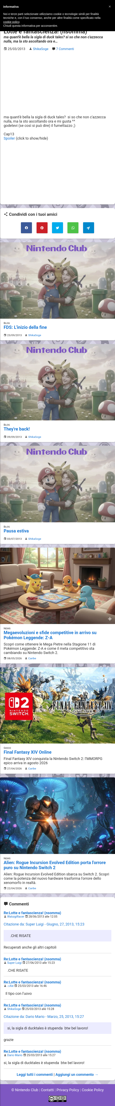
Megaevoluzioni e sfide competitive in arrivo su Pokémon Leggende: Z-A (50, 635)
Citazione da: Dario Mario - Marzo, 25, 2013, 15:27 (44, 1016)
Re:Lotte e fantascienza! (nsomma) (32, 913)
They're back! (17, 429)
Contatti (47, 1090)
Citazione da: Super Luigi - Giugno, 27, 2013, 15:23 (44, 924)
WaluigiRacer (15, 916)
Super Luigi (14, 963)
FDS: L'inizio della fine (25, 327)
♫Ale (10, 986)
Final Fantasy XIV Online (27, 752)
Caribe (32, 658)
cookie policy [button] (11, 22)
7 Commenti (65, 49)
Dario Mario (14, 1055)
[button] (109, 6)
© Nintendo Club (24, 1090)
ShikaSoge (34, 335)
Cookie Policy (93, 1090)
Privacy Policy (67, 1090)
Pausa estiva (16, 530)
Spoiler (9, 138)
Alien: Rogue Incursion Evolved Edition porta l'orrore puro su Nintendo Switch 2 (55, 865)
